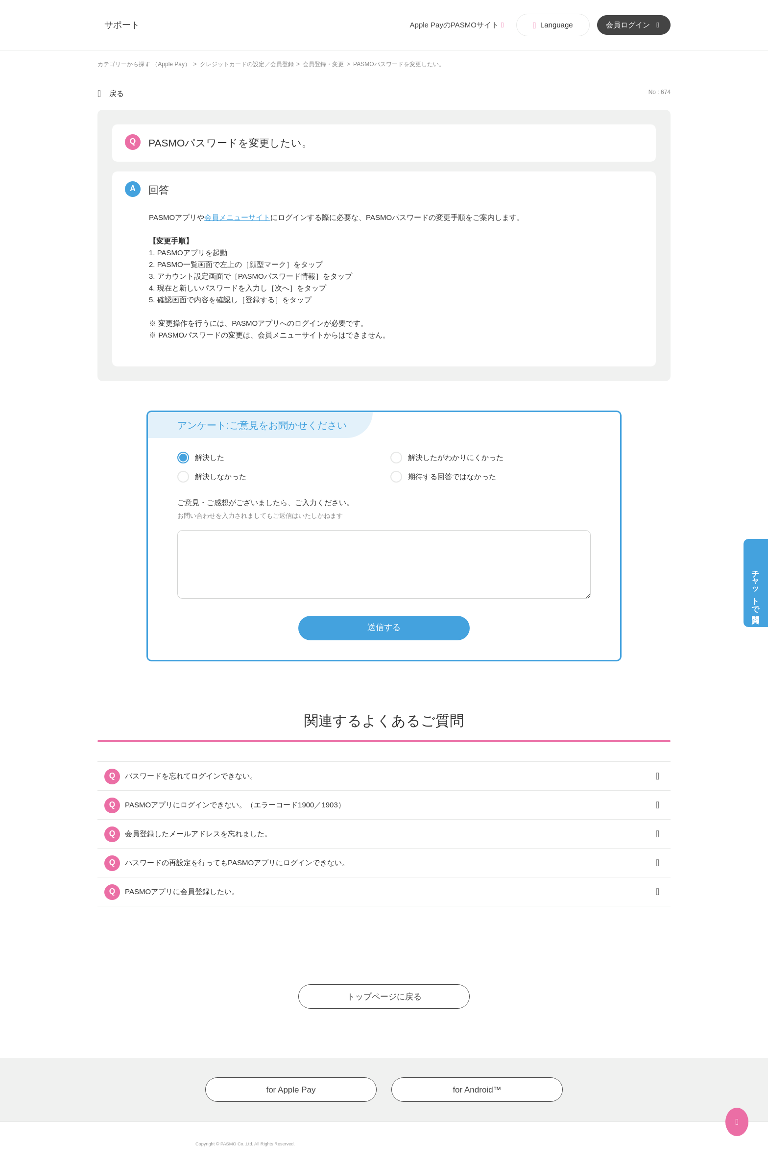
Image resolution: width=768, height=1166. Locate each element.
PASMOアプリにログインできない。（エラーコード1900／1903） (235, 805)
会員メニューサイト (237, 217)
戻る (116, 93)
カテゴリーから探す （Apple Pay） (144, 64)
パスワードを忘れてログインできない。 (191, 776)
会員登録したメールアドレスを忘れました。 (198, 833)
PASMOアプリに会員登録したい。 (182, 891)
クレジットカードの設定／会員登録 (247, 64)
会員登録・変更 (323, 64)
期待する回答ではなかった (452, 476)
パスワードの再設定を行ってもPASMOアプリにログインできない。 (237, 862)
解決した (209, 457)
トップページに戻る (384, 996)
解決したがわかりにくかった (456, 457)
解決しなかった (220, 476)
